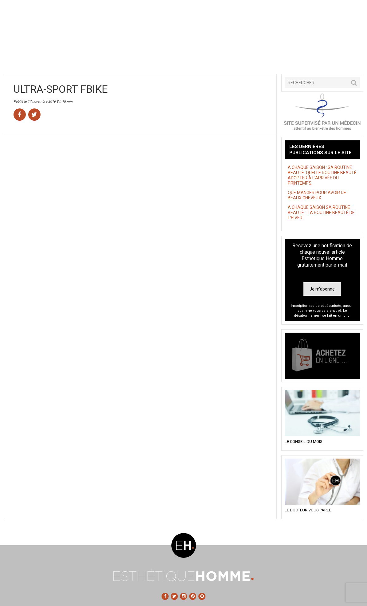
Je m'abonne (322, 289)
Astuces (259, 58)
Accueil (31, 58)
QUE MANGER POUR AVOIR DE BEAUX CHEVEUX (317, 195)
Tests (297, 58)
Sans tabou (145, 58)
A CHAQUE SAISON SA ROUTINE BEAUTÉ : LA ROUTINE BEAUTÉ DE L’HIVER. (321, 212)
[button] (354, 82)
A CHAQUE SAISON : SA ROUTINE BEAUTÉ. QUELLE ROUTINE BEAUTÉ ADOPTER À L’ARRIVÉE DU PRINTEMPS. (322, 175)
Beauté (69, 58)
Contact (335, 58)
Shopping (221, 58)
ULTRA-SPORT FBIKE (61, 89)
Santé (107, 58)
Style (183, 58)
